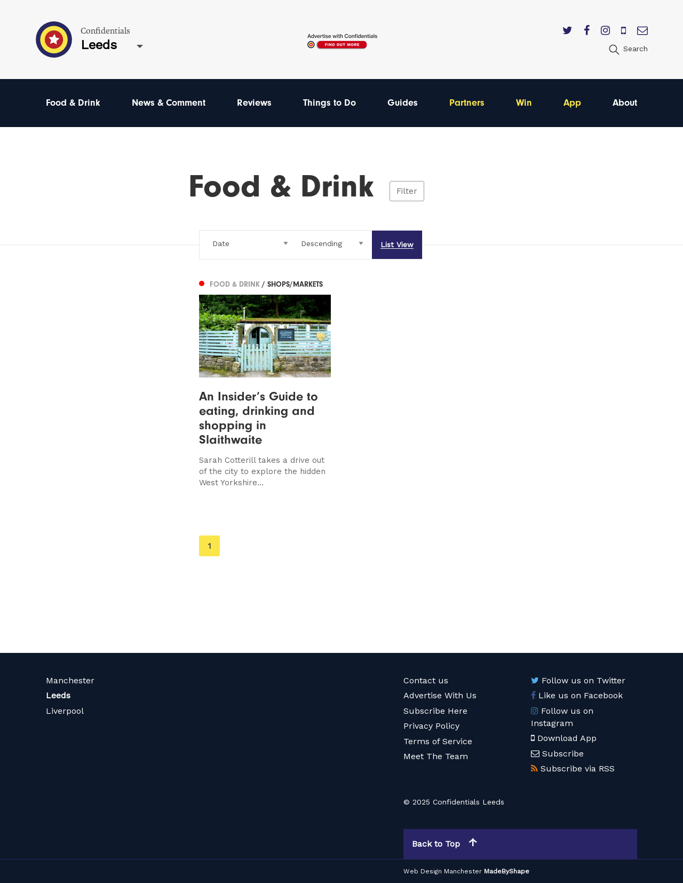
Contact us (425, 680)
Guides (402, 102)
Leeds (58, 695)
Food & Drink (73, 102)
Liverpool (65, 711)
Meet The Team (435, 756)
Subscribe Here (435, 711)
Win (524, 102)
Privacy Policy (431, 726)
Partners (467, 102)
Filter (406, 191)
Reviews (254, 102)
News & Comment (168, 102)
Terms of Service (437, 741)
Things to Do (329, 102)
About (625, 102)
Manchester (70, 680)
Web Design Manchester (442, 871)
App (572, 102)
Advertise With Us (439, 695)
